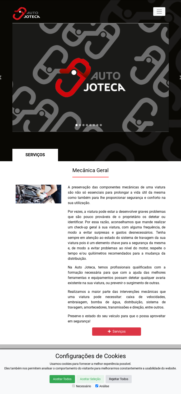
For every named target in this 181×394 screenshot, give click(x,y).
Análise (102, 386)
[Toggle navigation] (159, 11)
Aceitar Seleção (90, 379)
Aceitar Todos (62, 379)
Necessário (81, 386)
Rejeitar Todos (118, 379)
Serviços (35, 154)
